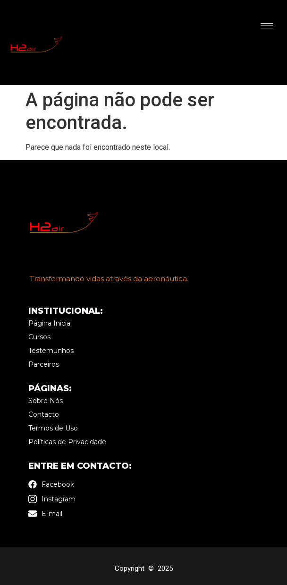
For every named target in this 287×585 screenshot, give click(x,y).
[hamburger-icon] (267, 26)
